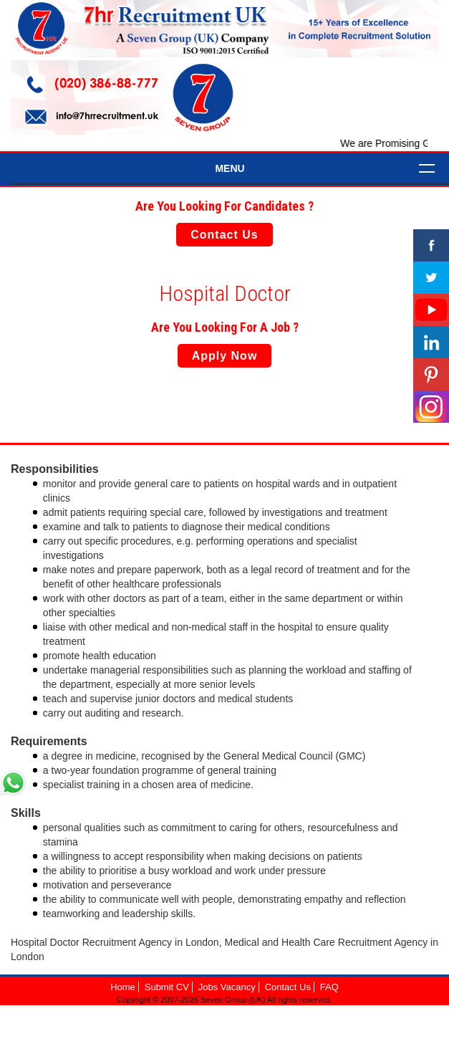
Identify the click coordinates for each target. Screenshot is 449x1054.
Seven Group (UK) (234, 999)
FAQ (329, 987)
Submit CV (167, 987)
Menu (229, 168)
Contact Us (224, 235)
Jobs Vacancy (227, 987)
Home (122, 987)
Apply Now (225, 356)
